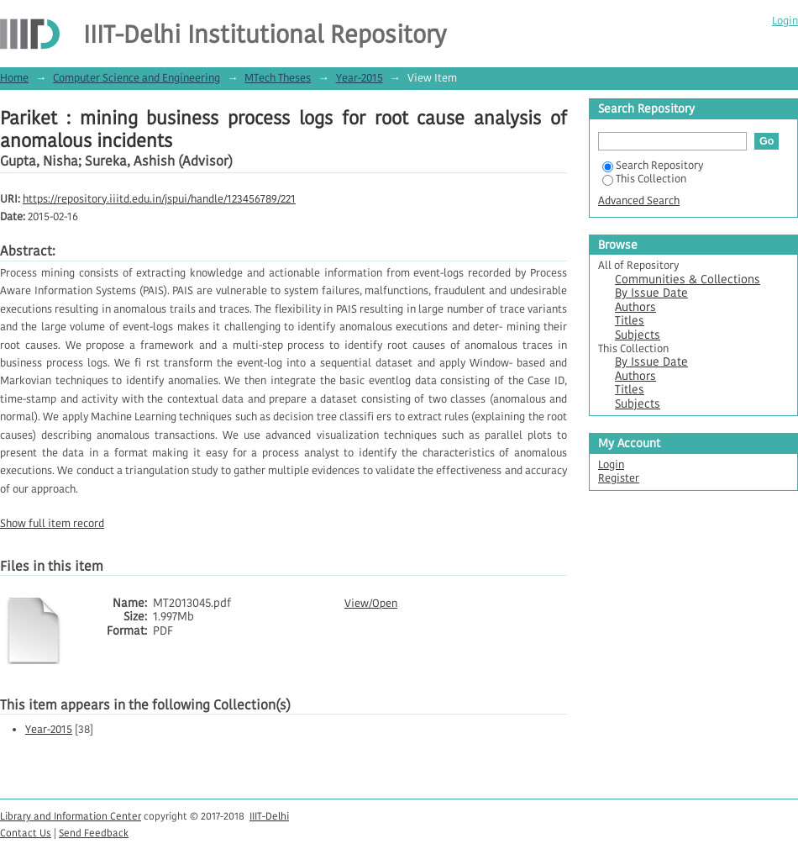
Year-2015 (359, 78)
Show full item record (52, 523)
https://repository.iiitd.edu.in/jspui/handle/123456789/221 (159, 199)
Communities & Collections (687, 279)
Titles (629, 321)
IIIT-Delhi (269, 816)
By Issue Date (651, 293)
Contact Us (25, 832)
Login (785, 20)
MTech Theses (277, 78)
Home (14, 78)
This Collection (644, 178)
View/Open (370, 603)
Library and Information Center (70, 816)
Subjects (637, 335)
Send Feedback (94, 832)
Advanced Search (639, 200)
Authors (635, 307)
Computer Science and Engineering (136, 78)
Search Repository (652, 165)
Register (618, 478)
